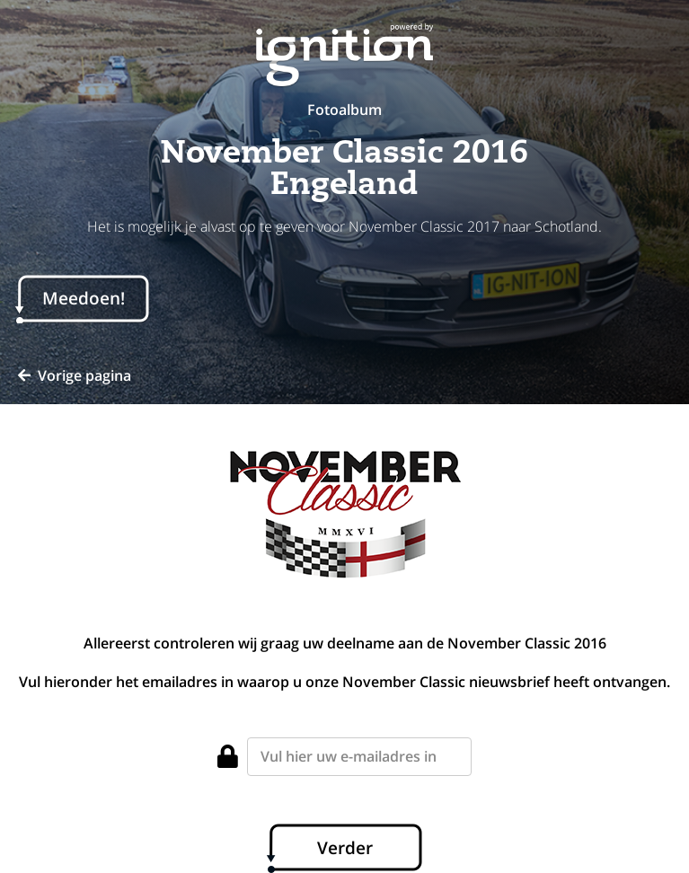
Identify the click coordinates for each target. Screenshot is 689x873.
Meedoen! (83, 298)
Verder (345, 848)
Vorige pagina (74, 375)
